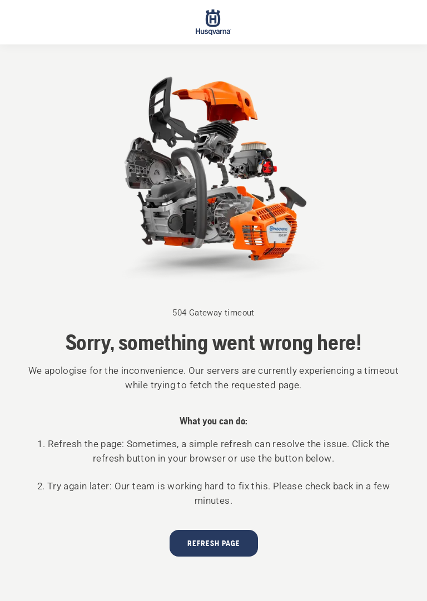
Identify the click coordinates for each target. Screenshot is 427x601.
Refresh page (213, 543)
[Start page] (213, 22)
